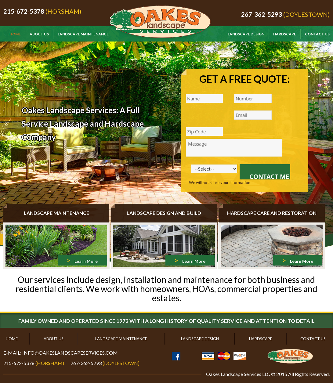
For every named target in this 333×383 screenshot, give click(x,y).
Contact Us (317, 34)
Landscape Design (246, 34)
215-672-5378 (23, 11)
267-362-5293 (261, 14)
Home (15, 34)
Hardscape (284, 34)
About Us (39, 34)
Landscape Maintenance (83, 34)
